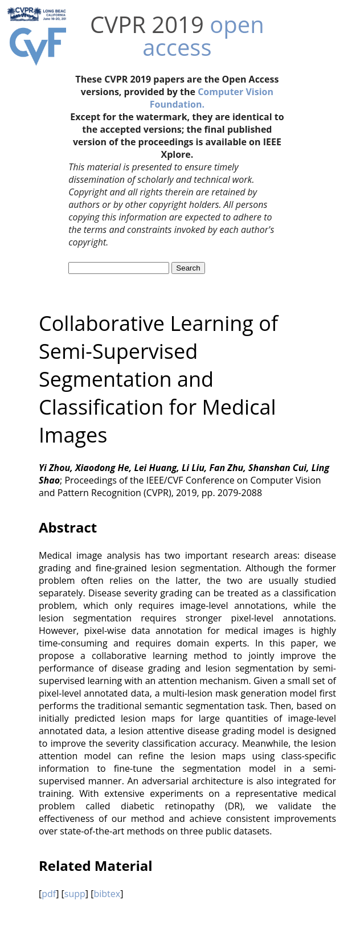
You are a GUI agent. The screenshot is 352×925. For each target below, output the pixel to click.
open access (203, 36)
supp (74, 893)
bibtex (106, 893)
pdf (49, 893)
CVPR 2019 (147, 24)
